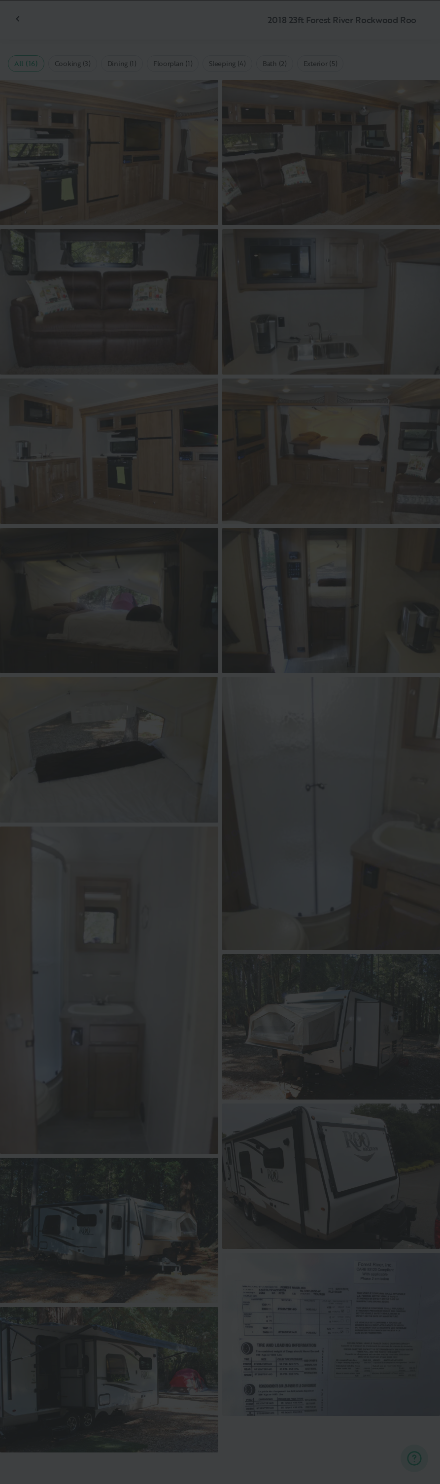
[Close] (416, 23)
